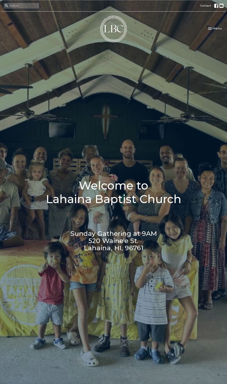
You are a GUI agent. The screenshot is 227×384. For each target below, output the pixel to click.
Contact (205, 5)
